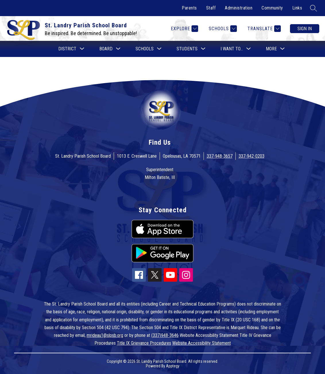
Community (272, 8)
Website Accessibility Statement (201, 343)
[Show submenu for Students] (187, 48)
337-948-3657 (220, 156)
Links (297, 8)
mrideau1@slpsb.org (105, 335)
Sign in (304, 28)
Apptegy (172, 366)
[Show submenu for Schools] (145, 48)
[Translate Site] (263, 28)
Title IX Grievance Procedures (144, 343)
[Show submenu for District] (67, 48)
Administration (238, 8)
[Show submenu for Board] (106, 48)
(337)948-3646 (165, 335)
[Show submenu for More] (271, 48)
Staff (211, 8)
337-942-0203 (251, 156)
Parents (189, 8)
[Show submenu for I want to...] (231, 48)
